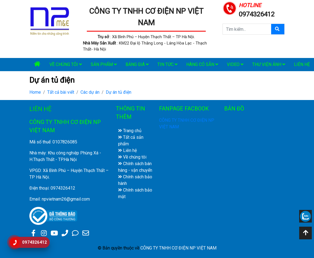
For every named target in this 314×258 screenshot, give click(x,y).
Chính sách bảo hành (135, 180)
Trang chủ (129, 130)
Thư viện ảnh (268, 64)
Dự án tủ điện (118, 92)
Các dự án (89, 92)
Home (35, 92)
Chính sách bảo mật (135, 193)
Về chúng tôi (65, 64)
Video (235, 64)
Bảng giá (137, 64)
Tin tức (167, 64)
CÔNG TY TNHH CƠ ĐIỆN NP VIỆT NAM (178, 248)
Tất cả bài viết (60, 92)
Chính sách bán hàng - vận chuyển (135, 167)
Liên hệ (127, 150)
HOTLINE (250, 5)
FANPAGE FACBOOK (184, 108)
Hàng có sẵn (202, 64)
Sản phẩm (104, 64)
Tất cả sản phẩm (130, 140)
